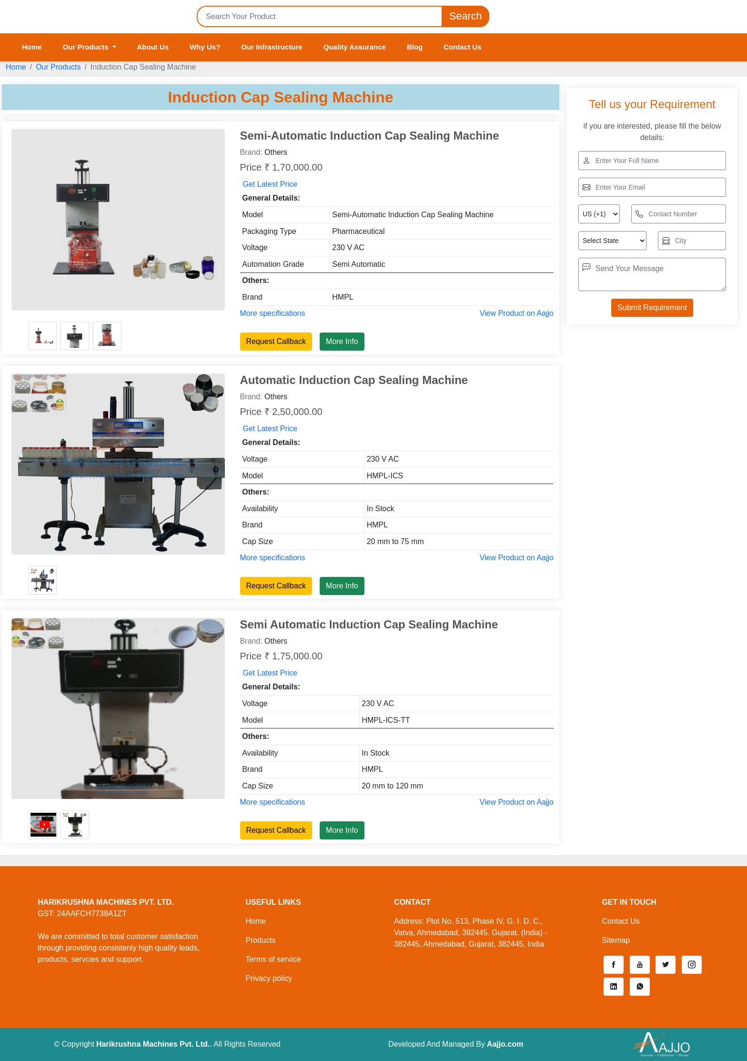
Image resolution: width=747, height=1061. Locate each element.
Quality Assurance (354, 47)
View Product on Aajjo (517, 313)
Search (465, 16)
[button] (614, 965)
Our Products (58, 67)
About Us (153, 47)
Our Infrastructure (271, 47)
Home (32, 47)
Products (260, 940)
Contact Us (462, 47)
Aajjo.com (505, 1044)
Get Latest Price (270, 184)
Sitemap (616, 940)
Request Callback (276, 341)
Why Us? (205, 47)
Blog (415, 47)
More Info (342, 341)
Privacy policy (268, 978)
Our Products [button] (87, 47)
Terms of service (273, 959)
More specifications (272, 313)
